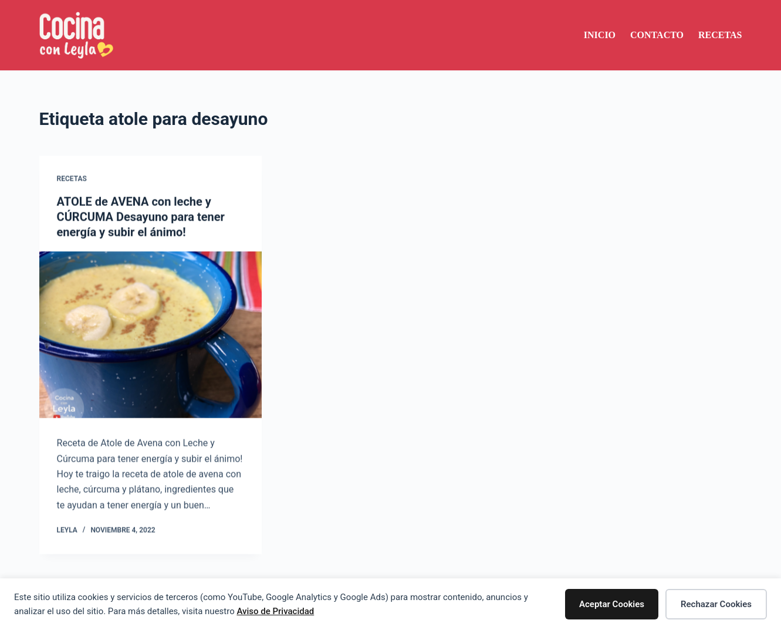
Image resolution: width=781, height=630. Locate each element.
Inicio (600, 35)
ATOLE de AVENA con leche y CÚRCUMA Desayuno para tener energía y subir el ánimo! (141, 217)
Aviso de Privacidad (275, 611)
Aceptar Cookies (611, 604)
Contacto (657, 35)
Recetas (720, 35)
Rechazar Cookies (716, 604)
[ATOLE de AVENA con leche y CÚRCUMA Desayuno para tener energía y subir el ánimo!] (150, 335)
